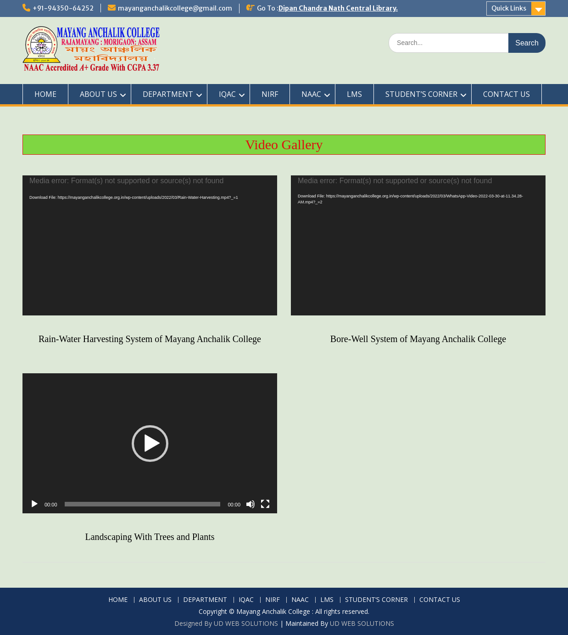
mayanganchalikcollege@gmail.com (175, 8)
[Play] (34, 504)
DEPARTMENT (168, 94)
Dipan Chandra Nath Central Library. (338, 8)
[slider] (143, 504)
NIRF (270, 94)
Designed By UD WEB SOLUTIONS (226, 623)
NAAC (311, 94)
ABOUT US (98, 94)
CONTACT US (506, 94)
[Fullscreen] (265, 504)
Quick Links (508, 8)
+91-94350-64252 (63, 8)
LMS (354, 94)
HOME (45, 94)
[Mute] (250, 504)
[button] (150, 443)
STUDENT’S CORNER (421, 94)
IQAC (227, 94)
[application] (149, 245)
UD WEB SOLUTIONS (362, 623)
